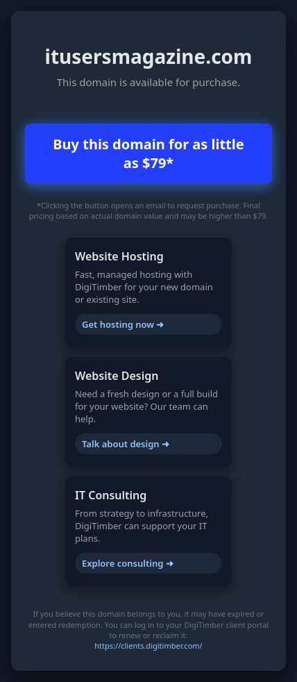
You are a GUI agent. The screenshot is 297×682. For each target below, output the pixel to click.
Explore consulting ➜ (127, 563)
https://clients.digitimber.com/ (148, 645)
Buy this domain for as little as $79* (148, 153)
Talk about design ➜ (125, 444)
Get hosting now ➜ (123, 324)
